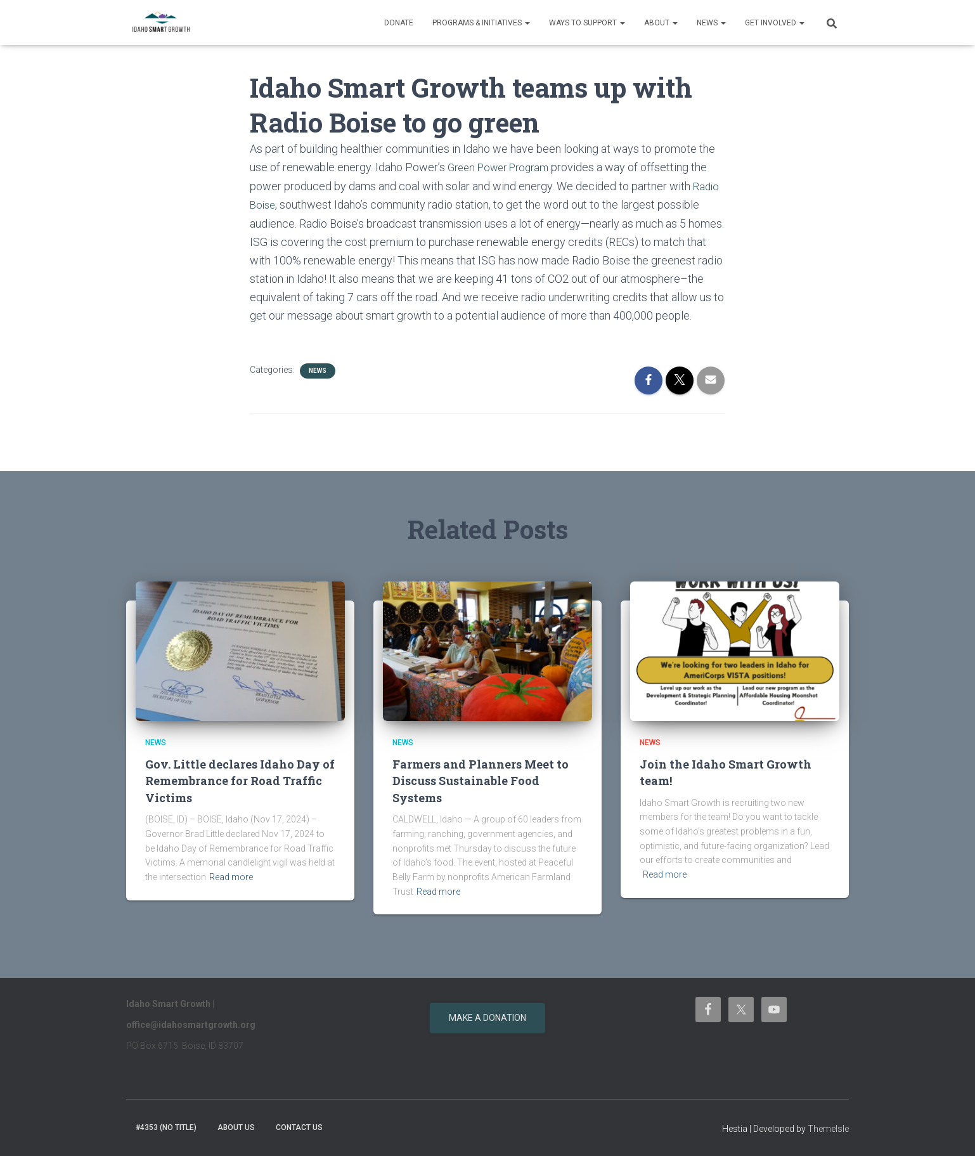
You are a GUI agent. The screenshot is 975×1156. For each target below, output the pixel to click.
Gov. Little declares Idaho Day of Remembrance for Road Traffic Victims (235, 779)
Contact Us (299, 1126)
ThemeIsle (828, 1128)
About (661, 22)
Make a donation (487, 1017)
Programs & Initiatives (481, 22)
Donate (398, 22)
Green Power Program (503, 167)
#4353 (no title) (166, 1126)
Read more (231, 876)
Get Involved (774, 22)
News (711, 22)
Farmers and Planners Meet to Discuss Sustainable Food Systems (483, 779)
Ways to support (587, 22)
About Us (236, 1126)
